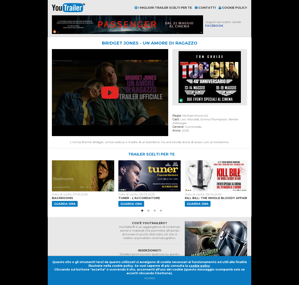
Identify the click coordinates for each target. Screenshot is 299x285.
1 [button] (142, 211)
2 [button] (148, 211)
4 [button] (161, 211)
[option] (83, 183)
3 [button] (155, 211)
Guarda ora (65, 204)
